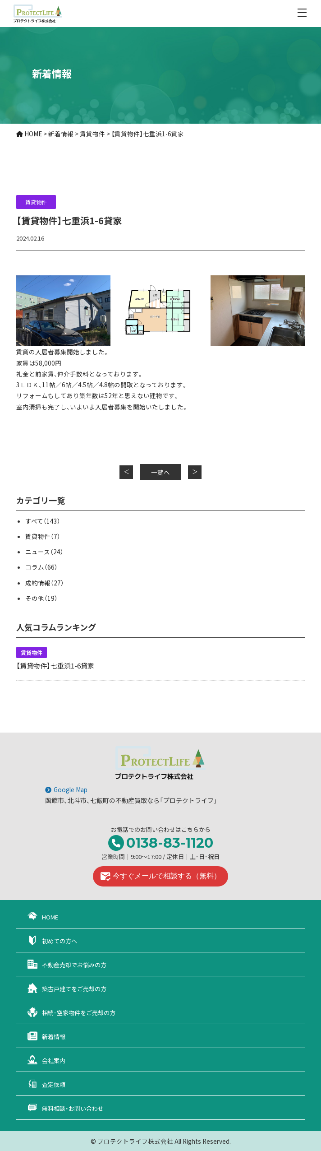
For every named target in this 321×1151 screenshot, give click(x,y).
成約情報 (44, 582)
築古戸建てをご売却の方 (74, 988)
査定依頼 (53, 1084)
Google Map (70, 789)
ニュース (44, 551)
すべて (42, 520)
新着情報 (53, 1036)
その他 (41, 598)
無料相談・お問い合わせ (73, 1108)
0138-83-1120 (169, 843)
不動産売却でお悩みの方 (74, 965)
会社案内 (53, 1060)
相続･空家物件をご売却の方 (78, 1012)
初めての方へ (59, 941)
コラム (41, 566)
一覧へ (160, 472)
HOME (50, 917)
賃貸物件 (36, 202)
